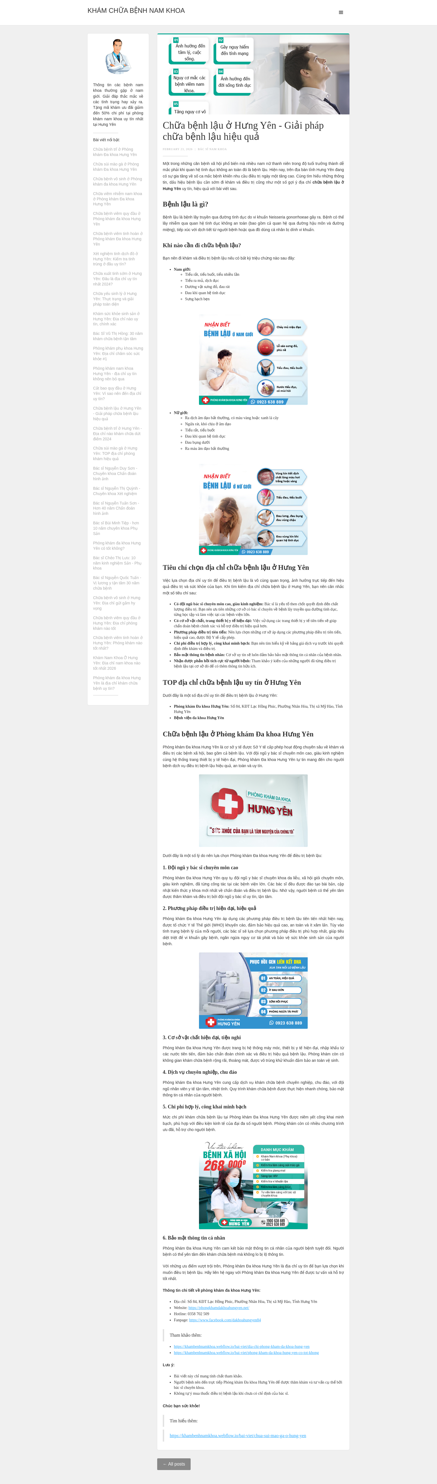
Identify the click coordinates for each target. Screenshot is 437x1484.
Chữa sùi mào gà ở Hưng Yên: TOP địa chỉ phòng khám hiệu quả (115, 453)
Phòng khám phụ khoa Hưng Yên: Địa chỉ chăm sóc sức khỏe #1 (118, 353)
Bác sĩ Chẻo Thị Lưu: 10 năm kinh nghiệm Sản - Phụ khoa (117, 563)
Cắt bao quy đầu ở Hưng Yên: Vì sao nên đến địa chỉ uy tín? (117, 393)
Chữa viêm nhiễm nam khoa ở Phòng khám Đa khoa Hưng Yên (117, 198)
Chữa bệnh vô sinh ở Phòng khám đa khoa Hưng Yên (117, 181)
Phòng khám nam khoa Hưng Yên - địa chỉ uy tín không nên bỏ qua (115, 373)
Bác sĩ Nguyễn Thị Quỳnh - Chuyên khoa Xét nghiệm (116, 491)
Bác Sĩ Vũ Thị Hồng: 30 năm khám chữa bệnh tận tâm (118, 336)
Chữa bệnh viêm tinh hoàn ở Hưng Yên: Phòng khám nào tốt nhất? (118, 642)
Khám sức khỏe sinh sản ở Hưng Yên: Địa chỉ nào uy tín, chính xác (116, 318)
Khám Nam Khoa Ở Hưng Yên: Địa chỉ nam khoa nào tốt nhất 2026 (116, 663)
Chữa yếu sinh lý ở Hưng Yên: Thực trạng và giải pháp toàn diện (115, 298)
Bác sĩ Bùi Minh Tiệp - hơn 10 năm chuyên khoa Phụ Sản (116, 528)
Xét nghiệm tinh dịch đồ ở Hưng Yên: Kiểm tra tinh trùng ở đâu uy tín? (115, 258)
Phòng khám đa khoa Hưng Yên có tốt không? (117, 546)
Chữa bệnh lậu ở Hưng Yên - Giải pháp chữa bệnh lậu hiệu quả (117, 413)
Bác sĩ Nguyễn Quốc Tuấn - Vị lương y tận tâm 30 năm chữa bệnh (117, 582)
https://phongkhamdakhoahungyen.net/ (218, 1308)
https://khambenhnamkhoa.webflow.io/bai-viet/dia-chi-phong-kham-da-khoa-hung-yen (242, 1346)
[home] (136, 9)
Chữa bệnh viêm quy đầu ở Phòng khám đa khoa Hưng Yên (117, 218)
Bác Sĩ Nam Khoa (212, 149)
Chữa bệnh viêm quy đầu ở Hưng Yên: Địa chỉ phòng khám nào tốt (116, 623)
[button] (341, 12)
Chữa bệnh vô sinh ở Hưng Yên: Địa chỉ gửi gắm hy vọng (116, 603)
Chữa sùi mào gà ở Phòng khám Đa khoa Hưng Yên (116, 167)
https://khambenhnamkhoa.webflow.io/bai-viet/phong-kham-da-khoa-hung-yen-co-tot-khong (246, 1353)
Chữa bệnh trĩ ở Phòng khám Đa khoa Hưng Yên (115, 152)
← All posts (174, 1464)
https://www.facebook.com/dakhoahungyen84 (225, 1320)
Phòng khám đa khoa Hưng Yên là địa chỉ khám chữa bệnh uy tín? (117, 683)
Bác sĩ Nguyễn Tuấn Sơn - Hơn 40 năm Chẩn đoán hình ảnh (116, 508)
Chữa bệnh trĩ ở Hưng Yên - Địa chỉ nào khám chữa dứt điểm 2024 (117, 433)
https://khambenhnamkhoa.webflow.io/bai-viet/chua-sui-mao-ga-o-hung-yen (238, 1435)
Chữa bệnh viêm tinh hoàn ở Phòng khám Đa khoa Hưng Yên (118, 238)
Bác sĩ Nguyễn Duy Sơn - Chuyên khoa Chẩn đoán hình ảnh (115, 473)
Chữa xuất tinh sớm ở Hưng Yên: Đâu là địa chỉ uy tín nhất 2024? (117, 278)
